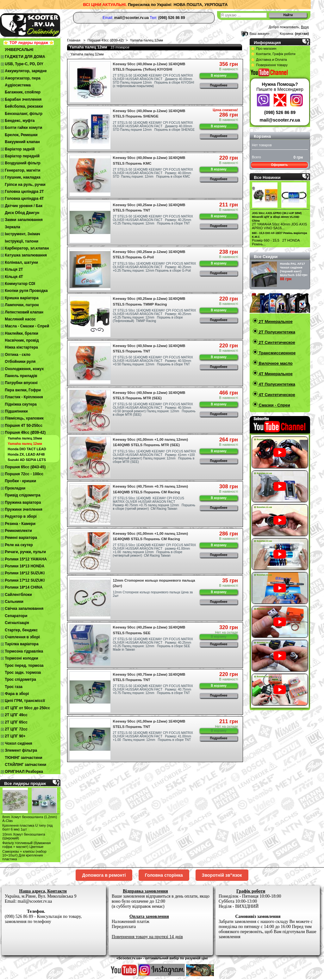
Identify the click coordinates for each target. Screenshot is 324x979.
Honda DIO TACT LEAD (27, 449)
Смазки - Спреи (274, 405)
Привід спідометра (22, 495)
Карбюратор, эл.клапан (27, 248)
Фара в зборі (17, 694)
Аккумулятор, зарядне (26, 71)
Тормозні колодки (21, 658)
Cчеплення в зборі (22, 637)
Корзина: (287, 33)
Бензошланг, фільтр (23, 113)
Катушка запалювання (26, 255)
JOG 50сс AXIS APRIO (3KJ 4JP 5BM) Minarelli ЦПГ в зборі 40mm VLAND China (277, 217)
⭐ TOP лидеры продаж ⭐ (28, 43)
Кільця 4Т (14, 277)
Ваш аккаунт (259, 33)
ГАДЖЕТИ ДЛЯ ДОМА (25, 56)
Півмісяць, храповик (24, 418)
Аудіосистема (18, 85)
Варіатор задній (19, 149)
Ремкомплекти (18, 530)
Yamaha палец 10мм (25, 438)
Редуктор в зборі (20, 516)
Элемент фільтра (21, 750)
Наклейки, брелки (21, 333)
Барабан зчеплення (23, 99)
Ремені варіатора (21, 537)
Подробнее (218, 85)
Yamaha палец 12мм (25, 443)
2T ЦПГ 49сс (16, 715)
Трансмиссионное (277, 353)
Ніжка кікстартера (21, 347)
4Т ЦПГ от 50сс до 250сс (27, 708)
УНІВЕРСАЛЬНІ (19, 49)
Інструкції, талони (21, 241)
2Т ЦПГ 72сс (16, 729)
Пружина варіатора (23, 502)
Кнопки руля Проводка (26, 290)
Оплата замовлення (149, 916)
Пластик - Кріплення (24, 397)
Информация (267, 42)
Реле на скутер (19, 545)
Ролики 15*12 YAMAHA (26, 559)
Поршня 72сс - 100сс (24, 474)
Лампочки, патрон (22, 305)
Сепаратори (16, 616)
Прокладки (15, 488)
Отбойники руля (20, 361)
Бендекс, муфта (19, 120)
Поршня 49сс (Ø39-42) (25, 432)
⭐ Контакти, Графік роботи (273, 54)
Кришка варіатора (21, 298)
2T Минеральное (275, 321)
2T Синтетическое (276, 342)
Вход (305, 27)
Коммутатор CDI (20, 283)
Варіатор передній (22, 156)
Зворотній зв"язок (222, 875)
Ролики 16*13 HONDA (24, 566)
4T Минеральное (275, 373)
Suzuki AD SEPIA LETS (27, 460)
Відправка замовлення (145, 891)
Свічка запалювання (24, 608)
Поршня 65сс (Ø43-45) (25, 467)
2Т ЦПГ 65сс (16, 722)
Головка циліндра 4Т (24, 198)
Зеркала (12, 227)
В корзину (219, 75)
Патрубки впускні (21, 383)
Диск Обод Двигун (22, 213)
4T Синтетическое (276, 394)
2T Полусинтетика (276, 332)
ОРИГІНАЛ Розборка (24, 771)
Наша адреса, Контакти (43, 891)
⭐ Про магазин (263, 48)
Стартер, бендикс (21, 630)
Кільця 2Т (14, 269)
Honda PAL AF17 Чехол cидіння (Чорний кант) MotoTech (292, 269)
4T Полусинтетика (276, 384)
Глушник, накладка (22, 177)
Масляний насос (20, 319)
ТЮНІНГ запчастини (23, 757)
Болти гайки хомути (23, 127)
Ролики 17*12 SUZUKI (25, 580)
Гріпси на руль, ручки (25, 184)
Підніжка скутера (21, 404)
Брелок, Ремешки (21, 135)
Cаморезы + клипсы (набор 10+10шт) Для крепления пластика (24, 855)
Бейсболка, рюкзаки (24, 106)
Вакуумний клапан (22, 142)
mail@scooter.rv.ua (280, 120)
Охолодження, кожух (24, 369)
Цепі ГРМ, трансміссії (25, 700)
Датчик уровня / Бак (23, 206)
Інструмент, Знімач (22, 234)
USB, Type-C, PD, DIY (24, 64)
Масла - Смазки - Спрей (27, 326)
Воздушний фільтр (22, 163)
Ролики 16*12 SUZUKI (25, 573)
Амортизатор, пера (22, 78)
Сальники (14, 601)
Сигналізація (17, 623)
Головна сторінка (164, 875)
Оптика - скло (17, 354)
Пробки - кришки (20, 481)
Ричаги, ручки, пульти (25, 552)
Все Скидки (265, 256)
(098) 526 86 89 (280, 112)
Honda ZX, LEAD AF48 (26, 454)
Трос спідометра (20, 679)
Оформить (279, 165)
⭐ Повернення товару (269, 65)
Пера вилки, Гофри (23, 390)
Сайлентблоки (18, 594)
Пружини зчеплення (23, 509)
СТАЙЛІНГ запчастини (25, 764)
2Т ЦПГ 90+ (15, 736)
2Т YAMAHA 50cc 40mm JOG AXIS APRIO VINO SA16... (279, 226)
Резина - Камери (20, 523)
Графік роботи (250, 891)
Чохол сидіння (18, 743)
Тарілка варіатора (21, 644)
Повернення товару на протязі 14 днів (147, 936)
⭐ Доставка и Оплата (269, 59)
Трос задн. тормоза (23, 672)
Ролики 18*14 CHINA (23, 587)
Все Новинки (267, 177)
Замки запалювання (23, 220)
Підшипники (16, 411)
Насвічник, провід (22, 340)
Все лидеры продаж (25, 783)
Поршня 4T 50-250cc (23, 425)
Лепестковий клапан (24, 312)
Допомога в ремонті (104, 875)
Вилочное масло (275, 363)
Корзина (262, 136)
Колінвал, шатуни (21, 262)
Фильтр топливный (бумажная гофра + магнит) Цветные (26, 845)
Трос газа (13, 687)
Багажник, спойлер (22, 92)
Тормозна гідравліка (24, 651)
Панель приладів (21, 376)
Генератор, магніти (22, 170)
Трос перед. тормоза (24, 665)
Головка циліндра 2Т (24, 191)
